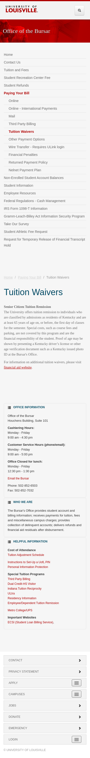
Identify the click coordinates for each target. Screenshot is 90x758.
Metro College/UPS (20, 610)
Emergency (45, 728)
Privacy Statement (45, 671)
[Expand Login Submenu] (76, 739)
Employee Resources (20, 193)
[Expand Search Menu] (79, 10)
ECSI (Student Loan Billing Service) (30, 622)
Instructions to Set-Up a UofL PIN (29, 562)
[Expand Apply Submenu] (76, 682)
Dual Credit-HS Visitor (22, 584)
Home (8, 55)
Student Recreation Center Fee (27, 78)
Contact (45, 660)
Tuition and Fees (16, 70)
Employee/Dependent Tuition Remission (33, 603)
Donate (45, 717)
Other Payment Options (27, 139)
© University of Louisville (25, 750)
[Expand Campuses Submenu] (76, 694)
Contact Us (12, 62)
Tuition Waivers (21, 132)
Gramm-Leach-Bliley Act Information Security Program (44, 216)
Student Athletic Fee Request (25, 232)
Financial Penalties (23, 155)
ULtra (11, 593)
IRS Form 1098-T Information (26, 208)
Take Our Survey (16, 224)
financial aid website (18, 367)
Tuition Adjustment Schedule (26, 555)
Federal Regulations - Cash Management (34, 201)
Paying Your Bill (16, 93)
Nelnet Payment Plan (25, 170)
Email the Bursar (18, 478)
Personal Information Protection (28, 567)
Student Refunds (16, 85)
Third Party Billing (22, 124)
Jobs (45, 705)
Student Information (18, 185)
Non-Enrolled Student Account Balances (34, 178)
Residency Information (22, 598)
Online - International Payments (33, 108)
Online (14, 101)
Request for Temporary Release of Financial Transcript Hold (44, 242)
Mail (12, 116)
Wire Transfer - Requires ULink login (36, 147)
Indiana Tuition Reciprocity (25, 588)
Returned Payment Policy (28, 162)
